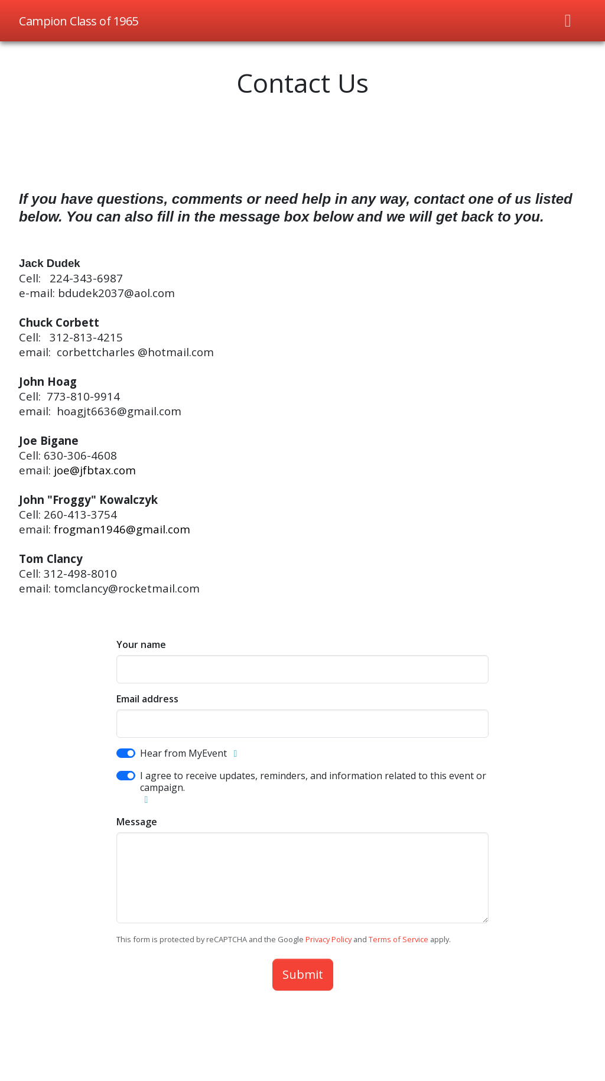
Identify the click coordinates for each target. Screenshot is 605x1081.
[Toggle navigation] (568, 20)
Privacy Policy (328, 939)
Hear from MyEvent (183, 753)
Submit (302, 974)
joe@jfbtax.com (95, 470)
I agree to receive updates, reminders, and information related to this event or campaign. (313, 781)
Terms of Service (398, 939)
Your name (141, 644)
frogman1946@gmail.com (122, 529)
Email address (147, 699)
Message (136, 822)
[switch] (125, 753)
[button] (235, 753)
